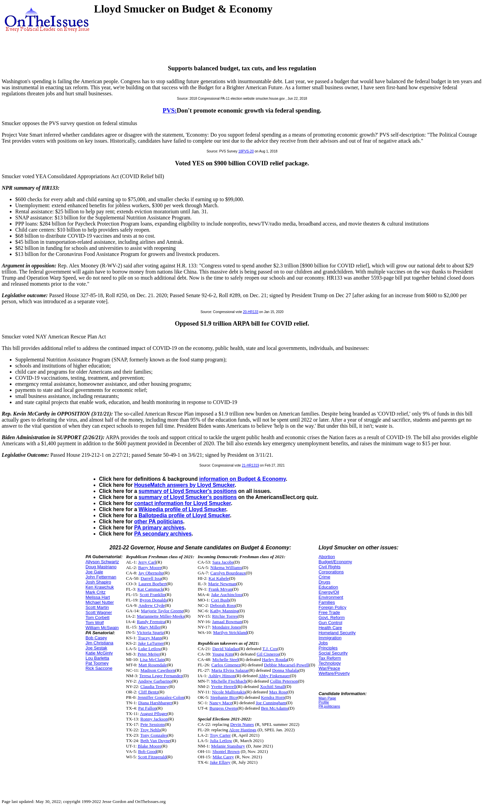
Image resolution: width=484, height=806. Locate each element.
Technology (329, 663)
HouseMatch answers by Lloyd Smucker (184, 485)
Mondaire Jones (226, 627)
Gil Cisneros (268, 654)
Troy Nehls (150, 729)
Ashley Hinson (221, 675)
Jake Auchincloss (226, 594)
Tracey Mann (150, 637)
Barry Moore (150, 567)
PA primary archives (159, 527)
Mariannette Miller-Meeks (161, 616)
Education (328, 587)
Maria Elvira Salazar (229, 670)
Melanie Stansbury (228, 746)
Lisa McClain (152, 659)
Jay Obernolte (150, 572)
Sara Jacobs (223, 562)
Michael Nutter (100, 602)
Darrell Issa (151, 578)
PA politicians (329, 706)
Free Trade (329, 612)
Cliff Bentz (148, 691)
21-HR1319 (250, 465)
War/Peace (329, 668)
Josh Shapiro (98, 582)
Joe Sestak (96, 647)
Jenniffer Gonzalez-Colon (161, 697)
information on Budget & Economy (242, 479)
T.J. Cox (269, 648)
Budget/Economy (335, 561)
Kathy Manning (224, 610)
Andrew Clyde (151, 605)
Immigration (329, 637)
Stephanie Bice (223, 697)
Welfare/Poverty (333, 673)
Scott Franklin (152, 594)
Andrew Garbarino (155, 681)
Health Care (330, 627)
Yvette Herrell (223, 686)
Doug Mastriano (101, 566)
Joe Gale (94, 571)
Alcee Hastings (242, 729)
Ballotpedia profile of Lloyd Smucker (184, 515)
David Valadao (225, 648)
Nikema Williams (226, 567)
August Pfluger (153, 713)
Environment (330, 597)
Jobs (323, 642)
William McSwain (102, 627)
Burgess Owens (224, 708)
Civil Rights (329, 566)
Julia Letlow (221, 740)
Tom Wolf (95, 622)
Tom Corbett (98, 617)
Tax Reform (329, 658)
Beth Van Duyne (155, 740)
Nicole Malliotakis (229, 691)
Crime (324, 576)
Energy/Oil (328, 592)
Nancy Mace (220, 702)
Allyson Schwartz (102, 561)
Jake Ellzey (220, 762)
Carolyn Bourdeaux (228, 572)
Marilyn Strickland (230, 632)
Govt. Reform (331, 617)
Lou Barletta (97, 658)
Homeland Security (337, 632)
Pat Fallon (147, 708)
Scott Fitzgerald (152, 756)
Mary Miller (150, 627)
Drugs (324, 582)
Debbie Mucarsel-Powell (286, 664)
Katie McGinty (99, 653)
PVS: (170, 110)
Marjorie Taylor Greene (162, 610)
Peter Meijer (149, 654)
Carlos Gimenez (225, 664)
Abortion (326, 556)
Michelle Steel (225, 659)
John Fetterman (101, 576)
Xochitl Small (272, 686)
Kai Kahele (219, 578)
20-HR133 (251, 312)
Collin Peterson (284, 681)
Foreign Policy (332, 607)
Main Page (327, 698)
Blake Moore (149, 746)
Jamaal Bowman (227, 621)
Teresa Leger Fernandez (161, 675)
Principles (327, 647)
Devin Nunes (242, 724)
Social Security (332, 653)
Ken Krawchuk (100, 587)
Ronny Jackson (154, 718)
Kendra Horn (273, 697)
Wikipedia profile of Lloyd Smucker (182, 509)
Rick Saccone (99, 668)
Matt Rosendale (153, 664)
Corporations (330, 571)
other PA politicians (158, 521)
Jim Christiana (99, 642)
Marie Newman (222, 583)
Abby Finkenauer (274, 675)
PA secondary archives (163, 534)
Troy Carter (220, 735)
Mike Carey (223, 756)
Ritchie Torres (224, 616)
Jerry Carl (147, 562)
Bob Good (147, 751)
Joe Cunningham (271, 702)
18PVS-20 (246, 151)
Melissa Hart (98, 597)
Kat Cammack (150, 589)
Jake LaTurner (151, 643)
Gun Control (330, 622)
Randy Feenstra (151, 621)
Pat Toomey (97, 663)
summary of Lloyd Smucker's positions (188, 491)
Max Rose (278, 691)
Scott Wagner (99, 612)
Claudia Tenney (154, 686)
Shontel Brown (225, 751)
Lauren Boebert (152, 583)
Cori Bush (220, 599)
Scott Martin (97, 607)
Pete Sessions (152, 724)
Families (326, 602)
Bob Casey (96, 637)
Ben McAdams (274, 708)
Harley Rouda (274, 659)
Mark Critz (95, 592)
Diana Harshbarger (155, 702)
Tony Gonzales (153, 735)
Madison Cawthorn (158, 670)
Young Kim (222, 654)
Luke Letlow (149, 648)
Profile (323, 702)
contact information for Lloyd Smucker (182, 503)
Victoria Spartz (150, 632)
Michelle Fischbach (229, 681)
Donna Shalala (285, 670)
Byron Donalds (153, 599)
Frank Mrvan (220, 589)
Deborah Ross (223, 605)
